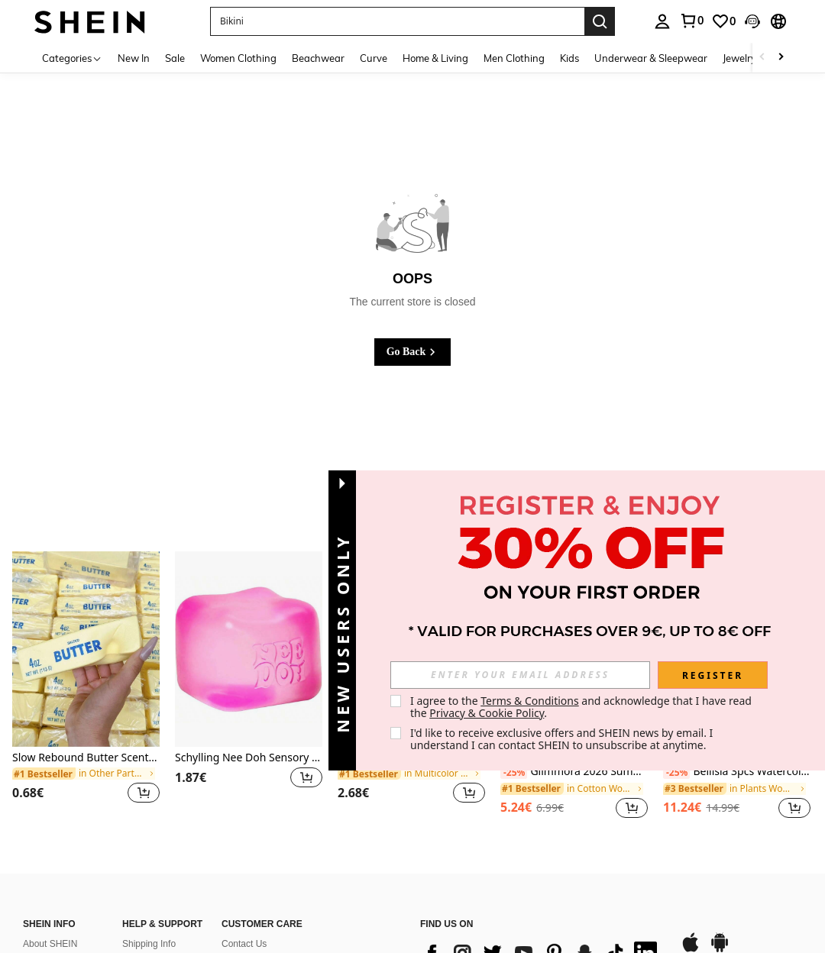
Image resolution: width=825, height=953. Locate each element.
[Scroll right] (780, 58)
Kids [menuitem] (569, 58)
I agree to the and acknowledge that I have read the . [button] (582, 706)
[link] (691, 20)
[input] (520, 675)
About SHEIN (50, 943)
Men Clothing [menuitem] (514, 58)
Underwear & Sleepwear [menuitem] (650, 58)
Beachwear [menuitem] (318, 58)
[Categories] (72, 58)
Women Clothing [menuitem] (238, 58)
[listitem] (86, 686)
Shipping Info (149, 943)
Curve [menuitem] (373, 58)
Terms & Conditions (529, 700)
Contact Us (244, 943)
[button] (397, 21)
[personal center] (662, 21)
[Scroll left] (762, 58)
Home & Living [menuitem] (435, 58)
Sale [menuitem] (175, 58)
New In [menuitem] (134, 58)
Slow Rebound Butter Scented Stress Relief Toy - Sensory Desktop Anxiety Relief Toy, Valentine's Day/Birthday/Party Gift (86, 757)
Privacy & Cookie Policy (486, 713)
